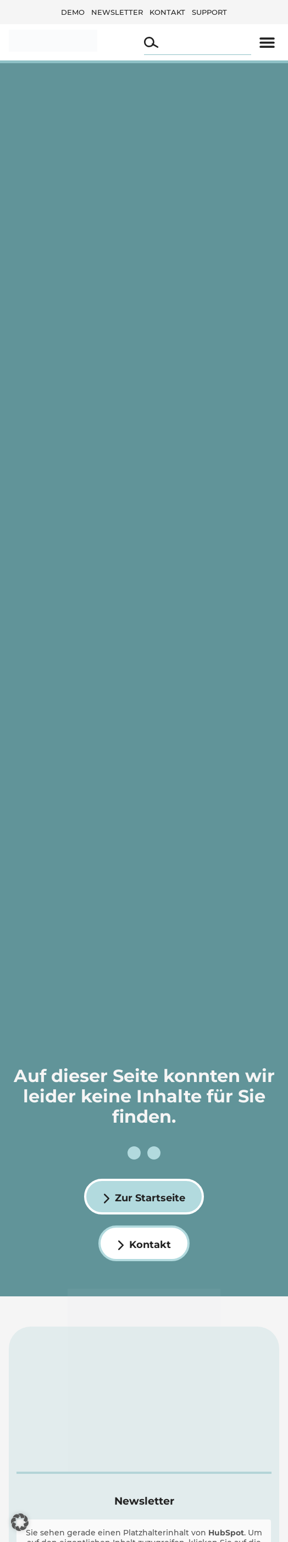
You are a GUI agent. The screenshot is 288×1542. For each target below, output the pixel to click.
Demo (73, 12)
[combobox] (197, 42)
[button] (266, 42)
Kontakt (167, 12)
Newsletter (117, 12)
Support (209, 12)
